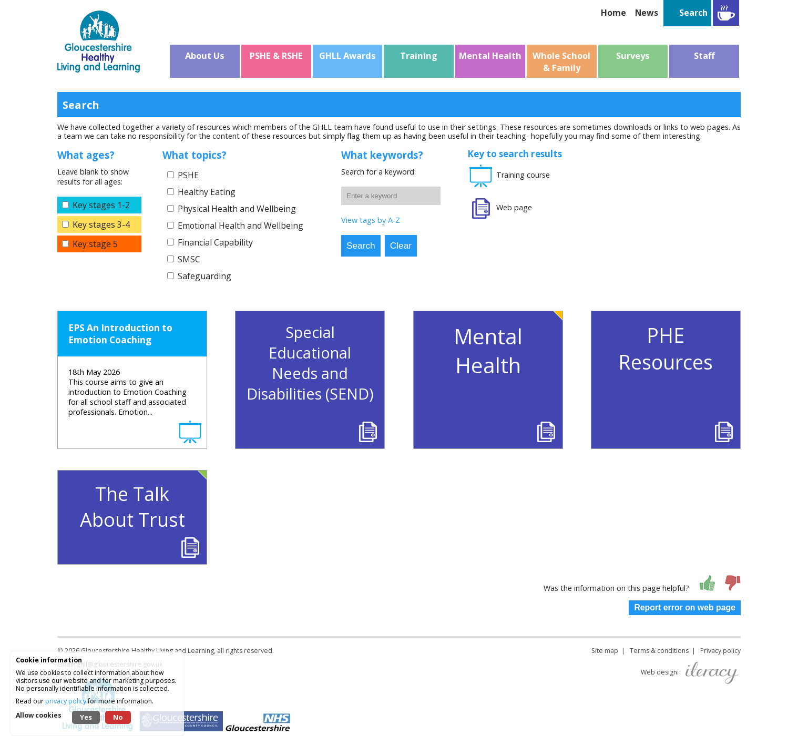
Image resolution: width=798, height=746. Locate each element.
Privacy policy (720, 650)
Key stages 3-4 (101, 224)
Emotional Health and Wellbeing (240, 225)
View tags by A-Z (370, 220)
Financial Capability (215, 242)
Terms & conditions (659, 650)
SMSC (189, 259)
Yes (86, 717)
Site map (604, 650)
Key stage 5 (95, 244)
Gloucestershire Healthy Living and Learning (147, 650)
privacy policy (65, 701)
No (118, 717)
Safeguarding (204, 276)
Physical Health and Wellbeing (237, 208)
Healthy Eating (207, 192)
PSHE (188, 175)
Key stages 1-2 (101, 205)
